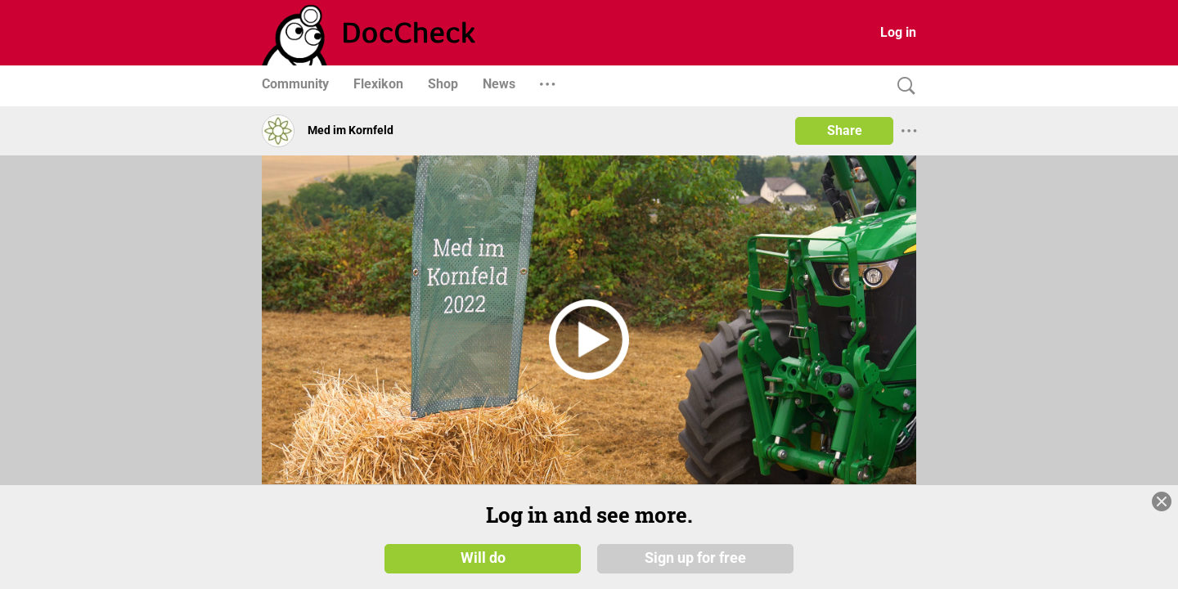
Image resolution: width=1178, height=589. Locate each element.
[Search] (902, 86)
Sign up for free (695, 558)
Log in (898, 32)
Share (844, 130)
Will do (483, 558)
